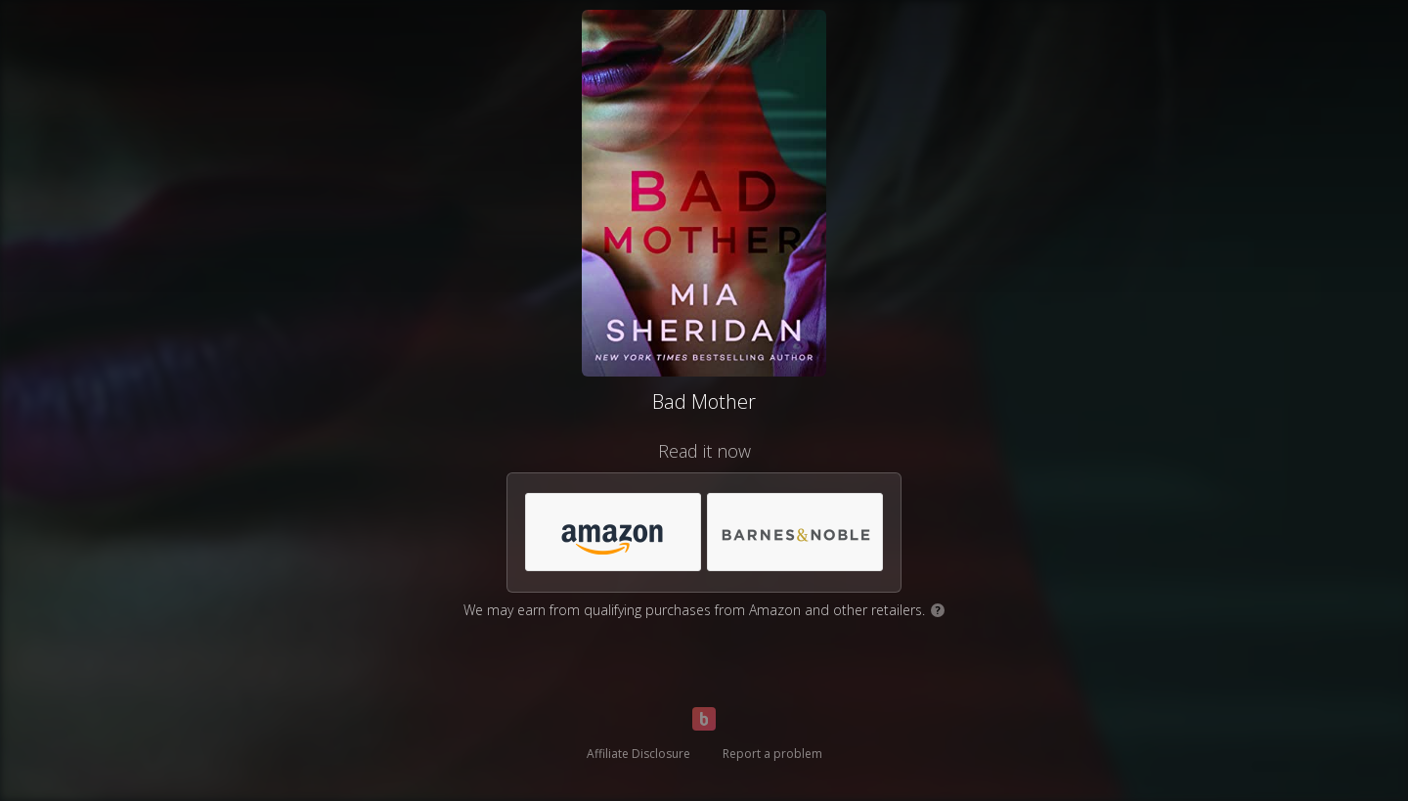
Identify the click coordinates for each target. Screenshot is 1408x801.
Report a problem (772, 753)
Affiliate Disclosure (638, 753)
